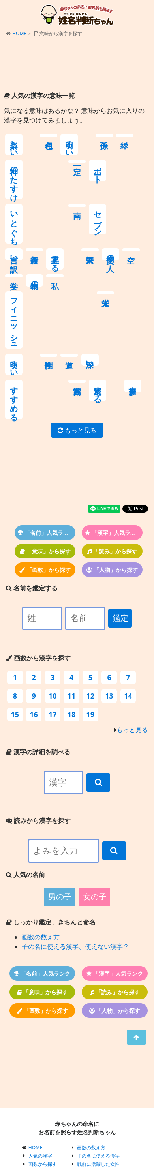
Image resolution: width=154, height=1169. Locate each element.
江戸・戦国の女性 (96, 1103)
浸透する (14, 339)
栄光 (14, 286)
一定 (137, 135)
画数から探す (42, 1095)
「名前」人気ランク (46, 463)
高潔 (137, 286)
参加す (34, 334)
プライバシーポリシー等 (103, 1136)
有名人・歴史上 (45, 1128)
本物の (96, 228)
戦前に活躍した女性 (98, 1095)
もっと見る (77, 361)
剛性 (55, 286)
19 (90, 645)
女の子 (95, 827)
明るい (55, 144)
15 (15, 645)
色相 (34, 135)
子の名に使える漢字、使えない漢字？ (75, 877)
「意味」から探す (45, 482)
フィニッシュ (137, 251)
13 (109, 626)
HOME (19, 33)
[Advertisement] (77, 64)
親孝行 (117, 179)
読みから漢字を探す (38, 751)
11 (72, 626)
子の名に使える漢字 (98, 1086)
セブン (76, 193)
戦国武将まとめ (93, 1128)
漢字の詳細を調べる (38, 682)
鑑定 (120, 549)
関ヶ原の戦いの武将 (98, 1120)
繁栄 (14, 223)
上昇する (137, 189)
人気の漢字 (40, 1086)
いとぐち (34, 198)
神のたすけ (117, 153)
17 (53, 645)
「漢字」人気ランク (113, 463)
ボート (14, 189)
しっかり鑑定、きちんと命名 (51, 853)
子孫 (76, 135)
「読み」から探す (112, 482)
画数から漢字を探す (38, 588)
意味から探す (42, 1111)
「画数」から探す (45, 500)
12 (90, 626)
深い (96, 290)
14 (128, 626)
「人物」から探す (112, 500)
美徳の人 (34, 228)
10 (53, 626)
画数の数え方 (41, 868)
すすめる (117, 304)
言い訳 (96, 184)
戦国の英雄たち (93, 1111)
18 (72, 645)
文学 (76, 223)
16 (34, 645)
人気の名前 (40, 1120)
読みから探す (42, 1103)
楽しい (14, 144)
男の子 (60, 827)
